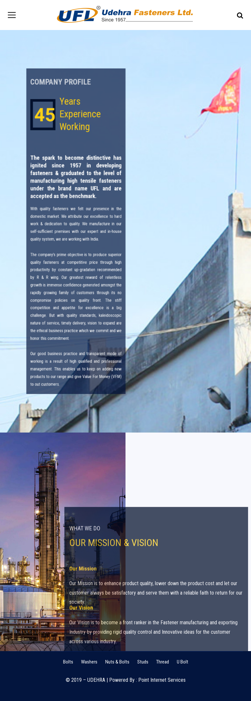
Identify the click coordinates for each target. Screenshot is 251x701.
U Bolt (182, 662)
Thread (162, 662)
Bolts (68, 662)
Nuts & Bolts (117, 662)
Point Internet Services (162, 680)
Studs (142, 662)
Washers (89, 662)
